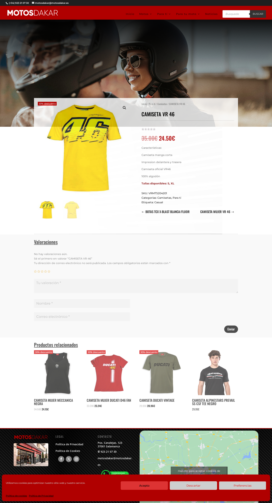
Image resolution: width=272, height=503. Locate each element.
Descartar (193, 485)
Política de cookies (16, 495)
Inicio (130, 14)
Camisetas (162, 102)
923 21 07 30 (109, 451)
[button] (124, 105)
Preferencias (243, 485)
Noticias (211, 14)
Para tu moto (186, 14)
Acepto (144, 485)
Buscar (258, 13)
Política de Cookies (68, 451)
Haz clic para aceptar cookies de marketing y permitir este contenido (199, 473)
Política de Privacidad (41, 495)
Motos (143, 14)
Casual (158, 200)
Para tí (162, 14)
